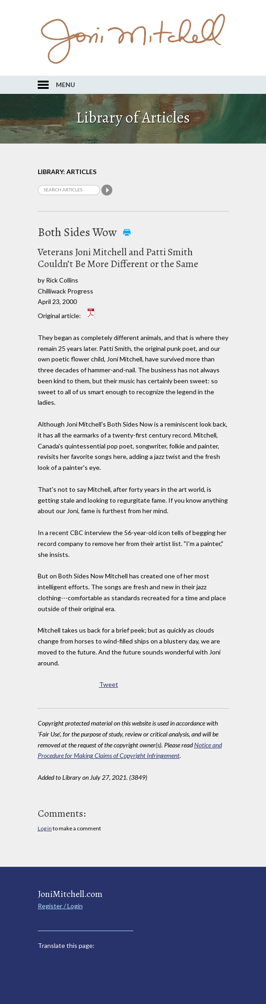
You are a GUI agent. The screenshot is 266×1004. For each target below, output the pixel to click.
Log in (45, 828)
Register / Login (60, 906)
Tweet (108, 684)
